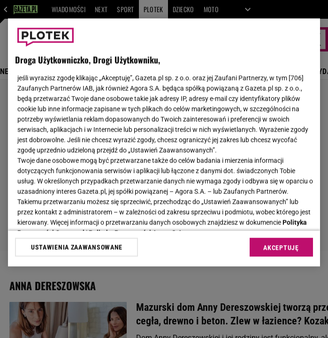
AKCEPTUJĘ (280, 247)
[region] (164, 142)
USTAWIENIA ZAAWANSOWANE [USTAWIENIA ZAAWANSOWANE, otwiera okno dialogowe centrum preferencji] (76, 247)
